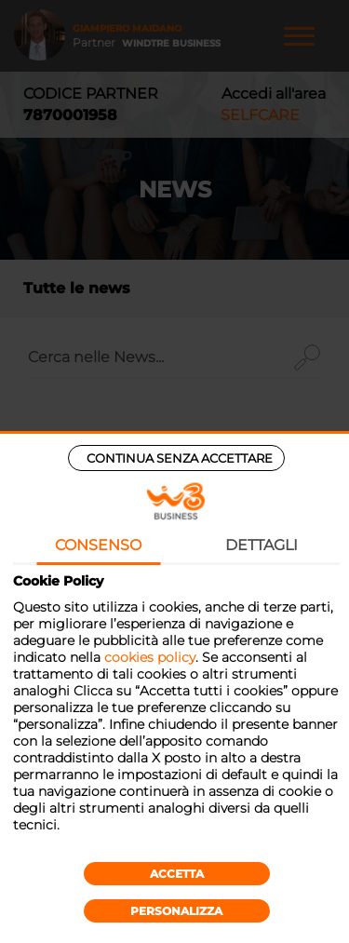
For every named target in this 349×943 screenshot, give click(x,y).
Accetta (177, 874)
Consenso (98, 545)
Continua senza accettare (180, 458)
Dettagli (261, 545)
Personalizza (176, 911)
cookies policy (149, 657)
